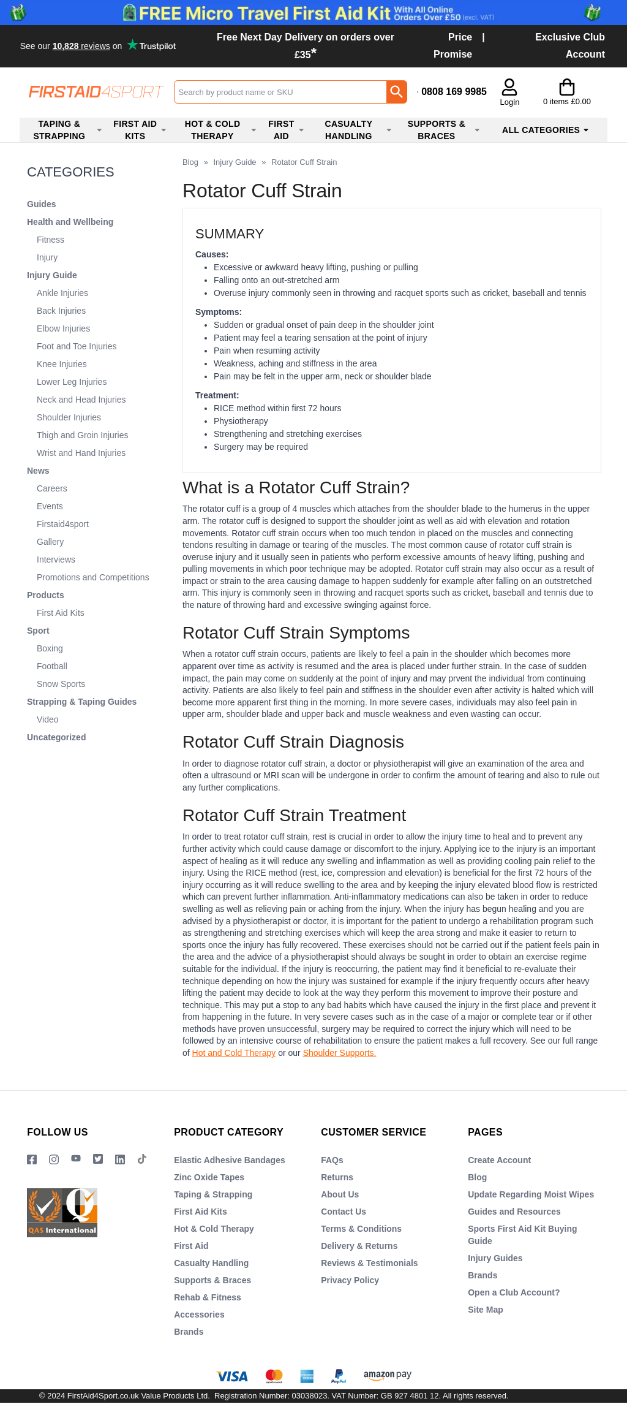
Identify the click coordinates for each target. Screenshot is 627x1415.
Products (45, 595)
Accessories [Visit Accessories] (199, 1314)
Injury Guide (52, 275)
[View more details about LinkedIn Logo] (120, 1159)
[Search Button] (396, 92)
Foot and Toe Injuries (77, 346)
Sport (38, 630)
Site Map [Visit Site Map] (485, 1309)
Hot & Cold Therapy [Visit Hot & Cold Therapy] (214, 1229)
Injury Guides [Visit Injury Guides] (495, 1258)
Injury (47, 257)
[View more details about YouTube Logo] (76, 1159)
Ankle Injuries (62, 293)
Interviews (56, 559)
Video (48, 719)
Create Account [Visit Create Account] (499, 1160)
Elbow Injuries (63, 328)
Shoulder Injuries (69, 417)
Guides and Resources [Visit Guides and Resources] (514, 1211)
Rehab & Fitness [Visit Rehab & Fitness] (207, 1297)
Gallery (50, 542)
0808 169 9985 (454, 91)
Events (50, 506)
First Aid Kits (60, 613)
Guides (41, 204)
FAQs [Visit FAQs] (332, 1160)
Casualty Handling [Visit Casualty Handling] (211, 1263)
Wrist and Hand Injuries (81, 453)
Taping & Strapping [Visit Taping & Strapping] (213, 1194)
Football (52, 666)
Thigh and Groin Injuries (82, 435)
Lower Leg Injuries (72, 382)
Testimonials (99, 45)
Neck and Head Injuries (81, 399)
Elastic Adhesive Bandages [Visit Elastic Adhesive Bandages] (229, 1160)
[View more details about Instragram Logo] (54, 1159)
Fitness (50, 240)
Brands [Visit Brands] (188, 1332)
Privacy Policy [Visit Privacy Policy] (350, 1280)
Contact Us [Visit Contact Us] (343, 1211)
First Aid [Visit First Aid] (191, 1246)
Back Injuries (61, 311)
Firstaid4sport (63, 524)
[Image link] (98, 1159)
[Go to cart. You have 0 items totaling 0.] (567, 92)
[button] (510, 93)
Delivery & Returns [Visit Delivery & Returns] (359, 1246)
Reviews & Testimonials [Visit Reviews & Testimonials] (369, 1263)
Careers (52, 488)
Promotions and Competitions (93, 577)
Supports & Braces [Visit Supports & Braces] (212, 1280)
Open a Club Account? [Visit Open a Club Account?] (514, 1292)
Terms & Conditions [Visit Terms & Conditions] (361, 1229)
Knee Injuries (62, 364)
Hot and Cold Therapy (234, 1053)
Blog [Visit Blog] (477, 1177)
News (38, 471)
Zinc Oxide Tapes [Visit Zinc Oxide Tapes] (209, 1177)
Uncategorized (56, 737)
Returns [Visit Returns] (337, 1177)
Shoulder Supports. (340, 1053)
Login (510, 102)
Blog (190, 162)
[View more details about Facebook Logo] (32, 1159)
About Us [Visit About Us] (340, 1194)
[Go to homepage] (96, 91)
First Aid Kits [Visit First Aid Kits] (200, 1211)
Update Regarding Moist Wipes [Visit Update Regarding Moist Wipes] (531, 1194)
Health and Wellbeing (70, 222)
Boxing (50, 648)
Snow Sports (61, 684)
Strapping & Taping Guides (82, 702)
